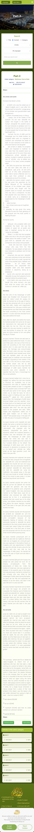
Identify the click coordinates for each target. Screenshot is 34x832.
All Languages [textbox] (16, 51)
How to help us (7, 806)
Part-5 (5, 735)
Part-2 (5, 775)
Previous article (8, 722)
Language (5, 2)
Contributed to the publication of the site (8, 799)
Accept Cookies (9, 827)
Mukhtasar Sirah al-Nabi (22, 79)
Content (15, 40)
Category (24, 40)
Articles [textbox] (16, 45)
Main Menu (17, 2)
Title (8, 40)
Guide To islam (23, 800)
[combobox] (17, 45)
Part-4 (5, 755)
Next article (26, 722)
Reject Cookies (24, 827)
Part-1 (5, 745)
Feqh (19, 797)
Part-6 (5, 765)
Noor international (23, 803)
